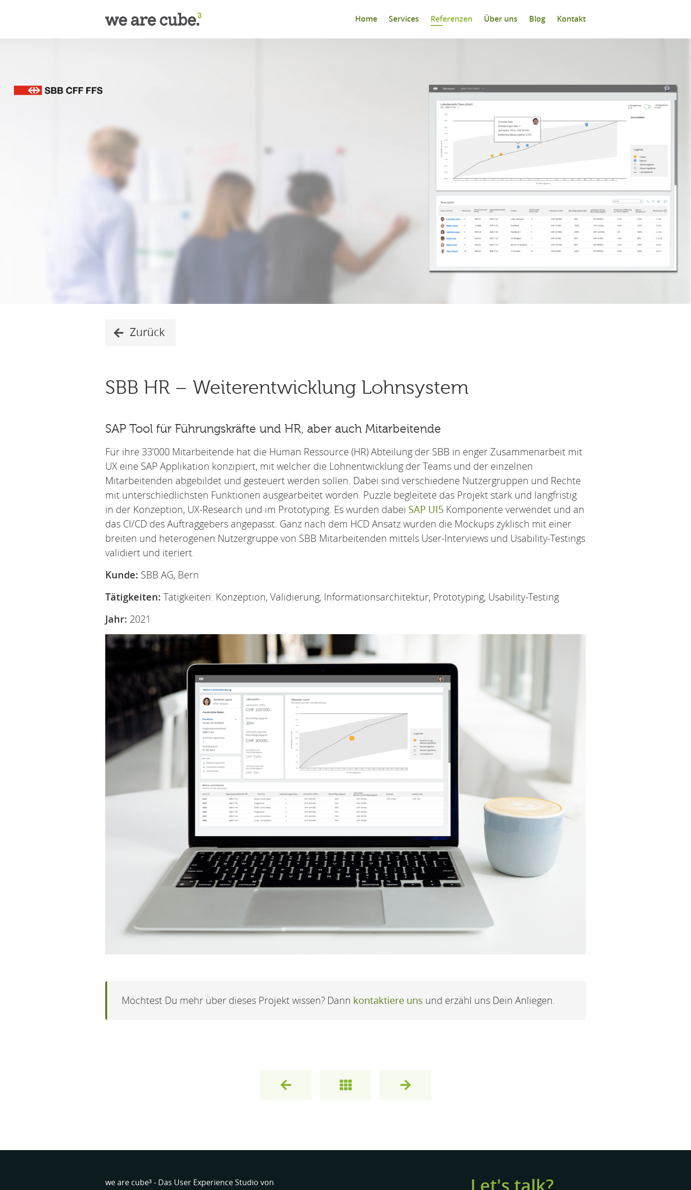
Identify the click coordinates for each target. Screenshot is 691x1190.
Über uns (501, 19)
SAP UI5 (426, 509)
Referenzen (451, 19)
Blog (537, 19)
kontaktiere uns (388, 1000)
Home (366, 19)
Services (404, 19)
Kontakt (571, 19)
